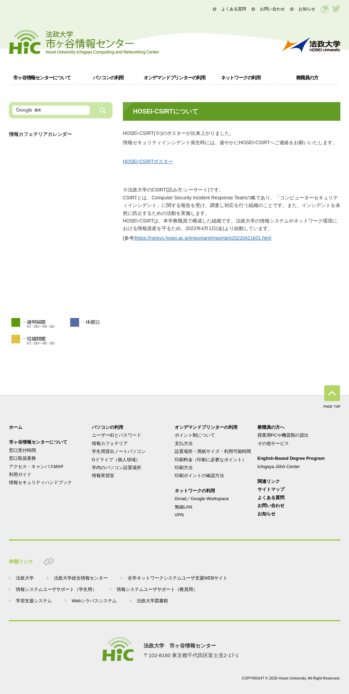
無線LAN (183, 506)
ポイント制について (195, 435)
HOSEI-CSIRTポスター (148, 161)
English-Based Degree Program (291, 458)
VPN (179, 514)
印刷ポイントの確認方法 (199, 475)
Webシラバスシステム (94, 600)
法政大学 (25, 578)
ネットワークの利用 (241, 77)
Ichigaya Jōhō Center (279, 466)
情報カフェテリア (110, 443)
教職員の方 (307, 77)
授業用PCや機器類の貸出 (283, 435)
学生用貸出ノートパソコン (119, 451)
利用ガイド (20, 474)
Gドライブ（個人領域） (116, 459)
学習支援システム (34, 600)
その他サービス (273, 443)
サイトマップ (271, 489)
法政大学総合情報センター (81, 578)
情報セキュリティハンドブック (40, 482)
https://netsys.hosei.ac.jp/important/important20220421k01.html (203, 238)
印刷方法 (184, 467)
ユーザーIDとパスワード (116, 435)
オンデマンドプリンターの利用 (174, 77)
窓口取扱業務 (22, 458)
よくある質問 (233, 9)
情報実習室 (103, 475)
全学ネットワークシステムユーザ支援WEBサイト (178, 578)
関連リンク (269, 481)
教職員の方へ (271, 427)
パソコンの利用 (108, 77)
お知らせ (307, 9)
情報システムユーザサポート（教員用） (157, 589)
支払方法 (184, 443)
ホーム (15, 427)
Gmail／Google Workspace (202, 498)
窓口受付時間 (22, 450)
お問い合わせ (272, 9)
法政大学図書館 (152, 600)
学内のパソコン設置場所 (116, 467)
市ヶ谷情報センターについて (41, 77)
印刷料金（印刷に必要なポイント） (210, 459)
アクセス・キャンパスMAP (36, 466)
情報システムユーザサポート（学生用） (56, 589)
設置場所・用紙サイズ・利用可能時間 (213, 451)
